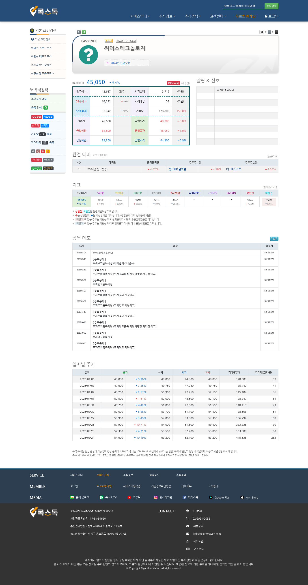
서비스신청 (103, 475)
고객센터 (216, 16)
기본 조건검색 (40, 39)
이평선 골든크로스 (41, 48)
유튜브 (136, 497)
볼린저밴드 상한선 (41, 65)
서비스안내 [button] (138, 16)
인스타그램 (165, 497)
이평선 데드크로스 (41, 56)
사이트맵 (198, 541)
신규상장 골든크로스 (42, 73)
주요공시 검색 (39, 99)
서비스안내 (76, 475)
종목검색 (271, 6)
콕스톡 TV (111, 497)
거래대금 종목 (42, 143)
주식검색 (181, 475)
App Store (252, 497)
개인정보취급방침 (161, 486)
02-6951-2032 (201, 518)
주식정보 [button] (165, 16)
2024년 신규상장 (120, 63)
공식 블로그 (82, 497)
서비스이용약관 (131, 486)
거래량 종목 (41, 134)
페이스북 (193, 497)
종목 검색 (39, 108)
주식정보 (128, 475)
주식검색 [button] (191, 16)
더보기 (274, 238)
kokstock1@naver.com (207, 533)
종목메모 (154, 475)
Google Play (222, 497)
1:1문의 (197, 510)
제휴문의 (198, 526)
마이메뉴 (187, 486)
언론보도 (199, 548)
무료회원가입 (245, 16)
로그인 (271, 16)
